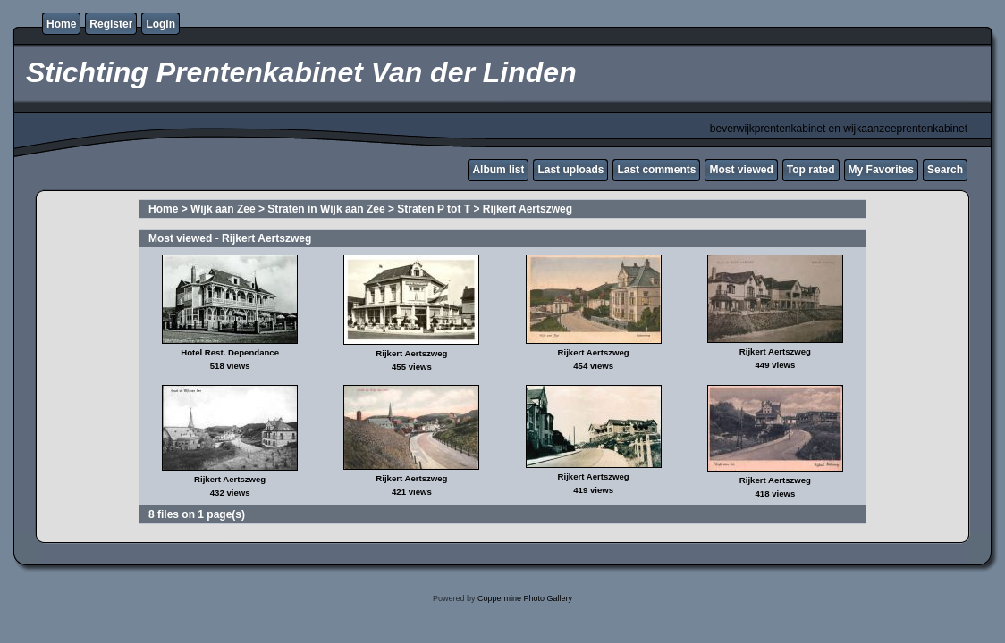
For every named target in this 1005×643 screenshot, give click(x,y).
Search (945, 169)
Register (110, 24)
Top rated (811, 169)
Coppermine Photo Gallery (524, 598)
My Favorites (881, 169)
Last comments (656, 169)
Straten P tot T (433, 209)
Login (160, 24)
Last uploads (570, 169)
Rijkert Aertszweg (527, 209)
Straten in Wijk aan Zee (325, 209)
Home (61, 24)
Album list (498, 169)
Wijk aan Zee (223, 209)
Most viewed (741, 169)
